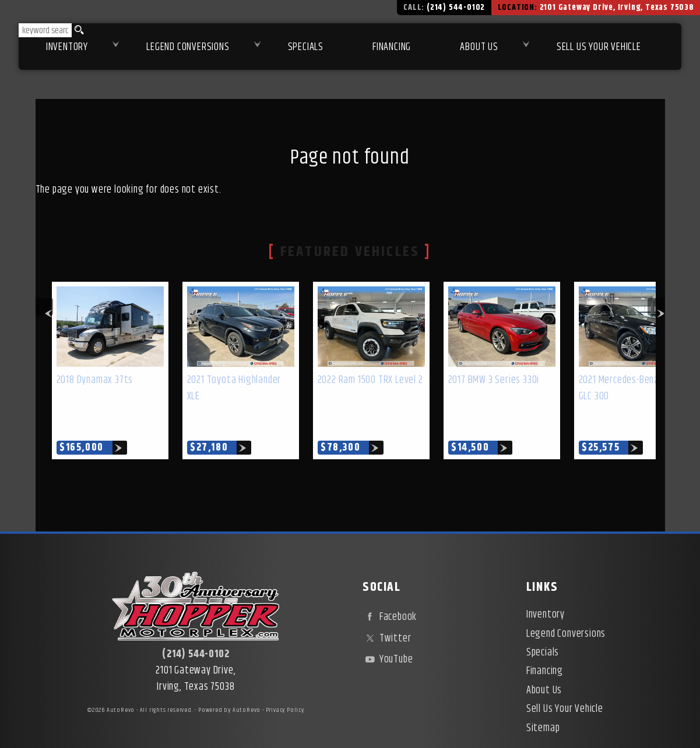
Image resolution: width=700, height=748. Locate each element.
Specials (305, 47)
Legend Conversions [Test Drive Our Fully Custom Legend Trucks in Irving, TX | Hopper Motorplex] (187, 47)
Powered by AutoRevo (229, 683)
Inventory (67, 47)
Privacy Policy (285, 683)
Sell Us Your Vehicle (599, 47)
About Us (544, 663)
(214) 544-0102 (195, 627)
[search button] (78, 30)
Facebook (390, 590)
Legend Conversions (566, 607)
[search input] (45, 30)
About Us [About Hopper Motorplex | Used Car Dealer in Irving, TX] (479, 47)
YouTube (388, 633)
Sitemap (543, 701)
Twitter (387, 612)
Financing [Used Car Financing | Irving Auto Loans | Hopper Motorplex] (391, 47)
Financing (544, 644)
